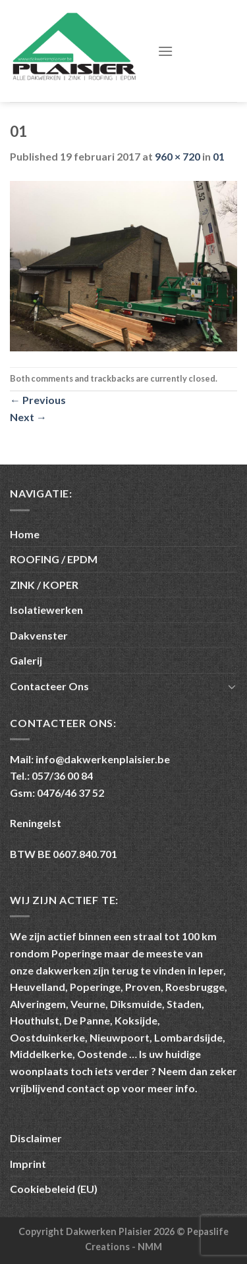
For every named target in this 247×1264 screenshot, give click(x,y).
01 (219, 156)
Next (28, 417)
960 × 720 (177, 156)
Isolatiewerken (46, 609)
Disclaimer (36, 1138)
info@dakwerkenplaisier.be (103, 759)
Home (25, 534)
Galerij (26, 660)
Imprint (28, 1163)
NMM (150, 1246)
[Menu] (165, 51)
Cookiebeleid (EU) (53, 1188)
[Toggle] (232, 686)
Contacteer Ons (49, 686)
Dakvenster (39, 635)
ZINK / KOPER (44, 584)
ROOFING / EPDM (53, 559)
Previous (38, 399)
